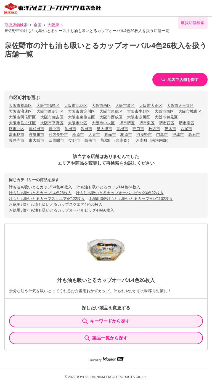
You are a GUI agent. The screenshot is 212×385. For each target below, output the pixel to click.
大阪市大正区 (150, 105)
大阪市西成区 (111, 117)
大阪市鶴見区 (166, 117)
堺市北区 (16, 128)
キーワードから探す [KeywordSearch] (106, 321)
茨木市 (170, 128)
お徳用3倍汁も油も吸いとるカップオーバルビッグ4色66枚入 (61, 210)
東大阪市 (36, 140)
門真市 (162, 134)
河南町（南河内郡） (153, 140)
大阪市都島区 (20, 105)
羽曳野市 (144, 134)
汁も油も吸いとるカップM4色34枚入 (108, 187)
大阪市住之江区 (22, 123)
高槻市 (122, 128)
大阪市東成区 (111, 111)
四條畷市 (56, 140)
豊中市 (54, 128)
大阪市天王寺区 (180, 105)
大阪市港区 (125, 105)
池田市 (70, 128)
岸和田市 (36, 128)
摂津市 (178, 134)
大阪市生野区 (138, 111)
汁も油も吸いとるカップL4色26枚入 (40, 193)
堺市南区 (186, 123)
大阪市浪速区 (20, 111)
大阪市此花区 (75, 105)
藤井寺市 (16, 140)
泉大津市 (104, 128)
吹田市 (86, 128)
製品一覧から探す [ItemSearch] (106, 338)
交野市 (74, 140)
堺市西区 (166, 123)
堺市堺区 (127, 123)
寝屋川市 (36, 134)
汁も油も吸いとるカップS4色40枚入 (40, 187)
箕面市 (110, 134)
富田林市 (16, 134)
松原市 (78, 134)
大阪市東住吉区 (81, 117)
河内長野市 (58, 134)
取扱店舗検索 (16, 25)
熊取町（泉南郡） (115, 140)
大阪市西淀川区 (49, 111)
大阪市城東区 (190, 111)
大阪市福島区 (48, 105)
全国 (37, 25)
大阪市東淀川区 (81, 111)
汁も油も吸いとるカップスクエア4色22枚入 (47, 198)
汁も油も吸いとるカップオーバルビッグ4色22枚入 (119, 193)
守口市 (138, 128)
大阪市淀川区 (138, 117)
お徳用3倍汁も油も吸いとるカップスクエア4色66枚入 (55, 204)
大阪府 (53, 25)
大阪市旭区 (164, 111)
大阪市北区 (77, 123)
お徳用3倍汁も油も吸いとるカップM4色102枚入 (131, 198)
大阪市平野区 (51, 123)
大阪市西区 (101, 105)
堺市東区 (147, 123)
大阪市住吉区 (51, 117)
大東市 (94, 134)
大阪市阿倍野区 (22, 117)
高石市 (194, 134)
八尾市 (186, 128)
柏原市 (126, 134)
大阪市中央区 (103, 123)
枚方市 (154, 128)
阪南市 (90, 140)
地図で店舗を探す (179, 79)
